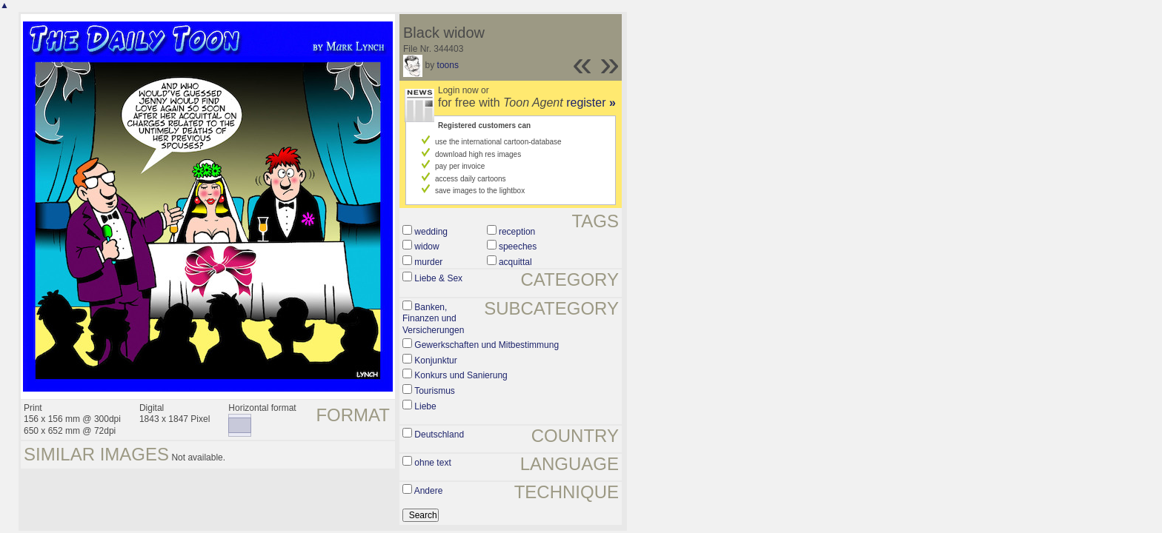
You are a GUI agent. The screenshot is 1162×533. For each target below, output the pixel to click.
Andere (428, 491)
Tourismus (434, 391)
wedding (431, 232)
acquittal (515, 262)
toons (448, 65)
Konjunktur (435, 360)
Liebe (425, 406)
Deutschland (439, 434)
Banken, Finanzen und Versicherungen (433, 318)
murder (428, 262)
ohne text (432, 462)
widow (426, 246)
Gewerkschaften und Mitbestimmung (486, 345)
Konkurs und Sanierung (460, 375)
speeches (518, 246)
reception (517, 232)
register (591, 102)
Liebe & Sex (438, 278)
